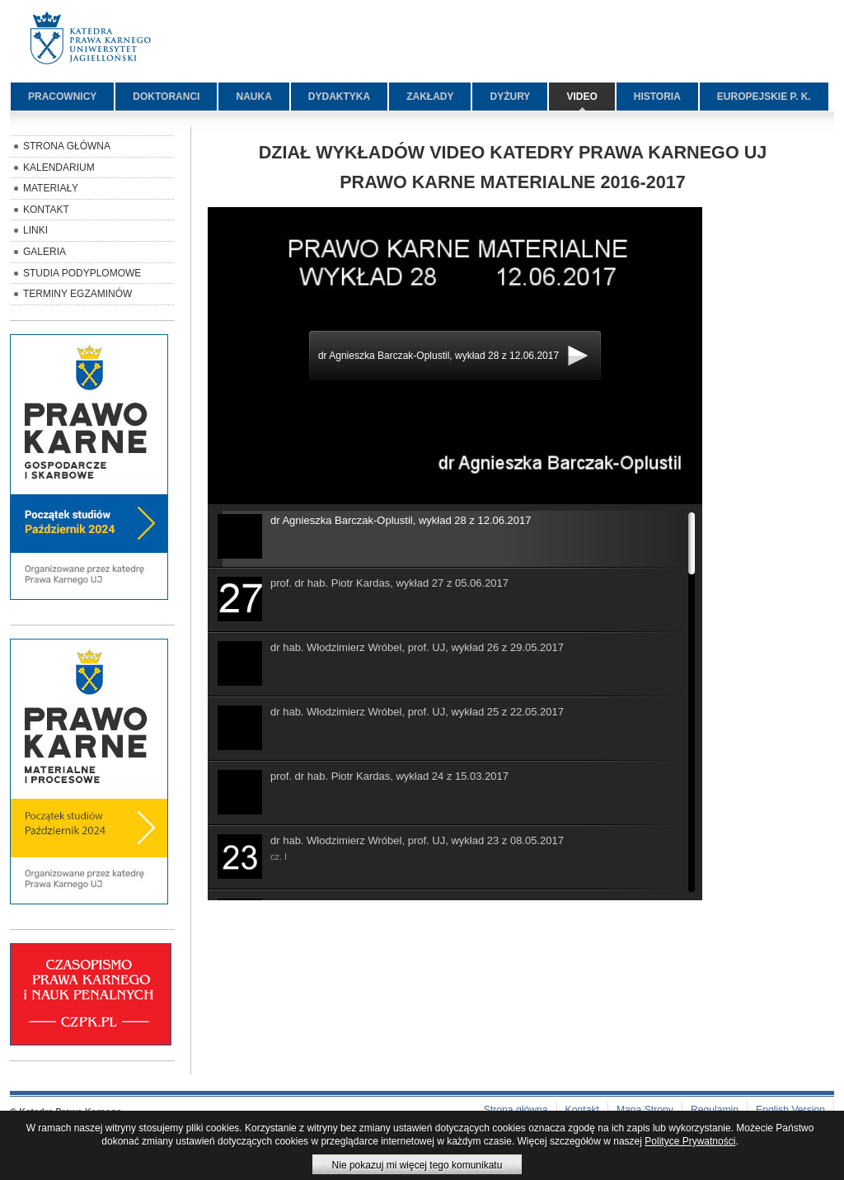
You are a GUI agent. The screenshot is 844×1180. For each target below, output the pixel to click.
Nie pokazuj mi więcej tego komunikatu (417, 1165)
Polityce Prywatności (690, 1141)
